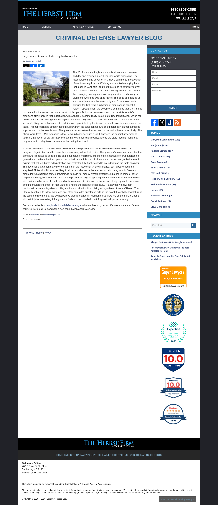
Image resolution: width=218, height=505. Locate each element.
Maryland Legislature (51, 215)
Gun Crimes (159, 155)
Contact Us (175, 27)
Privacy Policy (88, 450)
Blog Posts (153, 450)
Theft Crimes (159, 166)
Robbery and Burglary (164, 176)
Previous (28, 232)
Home (32, 27)
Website (61, 27)
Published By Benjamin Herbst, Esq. (183, 14)
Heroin (156, 187)
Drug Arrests (159, 160)
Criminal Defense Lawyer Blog (52, 13)
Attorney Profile (97, 27)
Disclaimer (105, 450)
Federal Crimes (161, 150)
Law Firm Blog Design (181, 495)
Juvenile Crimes (161, 192)
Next (48, 232)
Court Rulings (160, 197)
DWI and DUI (159, 171)
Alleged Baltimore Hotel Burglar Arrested (171, 238)
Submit (173, 108)
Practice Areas (138, 27)
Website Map (137, 450)
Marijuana (35, 215)
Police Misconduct (162, 182)
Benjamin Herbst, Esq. (57, 495)
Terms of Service (98, 480)
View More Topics (159, 203)
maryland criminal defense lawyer (64, 205)
